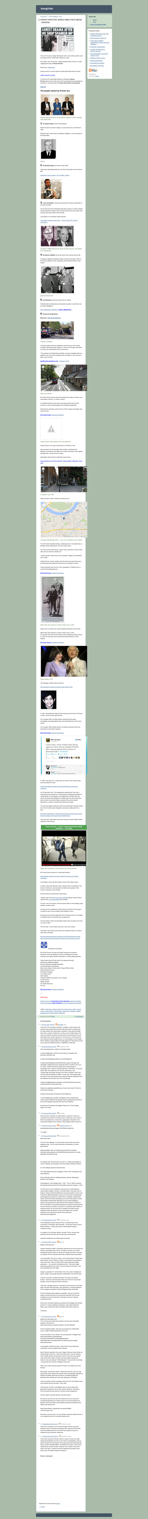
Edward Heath (57, 1009)
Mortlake (72, 1011)
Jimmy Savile (49, 1011)
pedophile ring (44, 1013)
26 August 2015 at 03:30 (49, 1113)
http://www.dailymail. (54, 318)
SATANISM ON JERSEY (97, 63)
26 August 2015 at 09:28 (49, 1136)
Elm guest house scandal (60, 897)
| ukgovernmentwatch (52, 415)
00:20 (53, 1016)
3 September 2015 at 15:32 (50, 1424)
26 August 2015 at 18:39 (49, 1316)
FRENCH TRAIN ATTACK (97, 58)
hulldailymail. (51, 67)
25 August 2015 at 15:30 (49, 1046)
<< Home (42, 1506)
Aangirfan (47, 8)
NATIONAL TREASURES (97, 47)
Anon (94, 22)
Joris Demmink (58, 1011)
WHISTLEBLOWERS (96, 60)
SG (60, 1242)
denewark (60, 1024)
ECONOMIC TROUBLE (97, 65)
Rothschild (62, 1013)
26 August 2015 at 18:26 (49, 1242)
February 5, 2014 (64, 361)
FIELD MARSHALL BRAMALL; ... (56, 309)
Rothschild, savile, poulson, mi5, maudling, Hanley (54, 175)
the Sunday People (54, 899)
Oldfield (78, 1011)
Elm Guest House (66, 1009)
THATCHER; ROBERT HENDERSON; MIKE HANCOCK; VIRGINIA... (100, 42)
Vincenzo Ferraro (64, 1125)
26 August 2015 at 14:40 (49, 1220)
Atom (57, 1503)
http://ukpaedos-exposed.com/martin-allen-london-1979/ (56, 687)
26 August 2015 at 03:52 (49, 1125)
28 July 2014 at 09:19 (48, 1024)
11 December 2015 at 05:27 (50, 1436)
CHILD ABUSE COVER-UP (98, 38)
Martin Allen (66, 1011)
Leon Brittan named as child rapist (50, 220)
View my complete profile (98, 24)
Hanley (74, 1009)
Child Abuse (48, 1009)
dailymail (43, 87)
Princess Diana (53, 1013)
